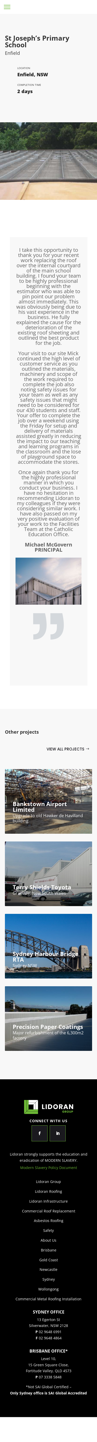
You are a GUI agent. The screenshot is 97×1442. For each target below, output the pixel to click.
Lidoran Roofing (48, 1191)
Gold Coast (48, 1259)
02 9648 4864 (50, 1337)
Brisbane (48, 1250)
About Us (48, 1240)
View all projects (65, 749)
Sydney (48, 1279)
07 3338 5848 (50, 1377)
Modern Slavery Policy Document (48, 1167)
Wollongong (48, 1289)
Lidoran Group (80, 6)
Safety (48, 1230)
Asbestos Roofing (48, 1220)
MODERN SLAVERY (61, 1160)
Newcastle (48, 1269)
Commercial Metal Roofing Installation (48, 1298)
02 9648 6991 (50, 1331)
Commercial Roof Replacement (48, 1211)
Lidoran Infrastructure (48, 1201)
